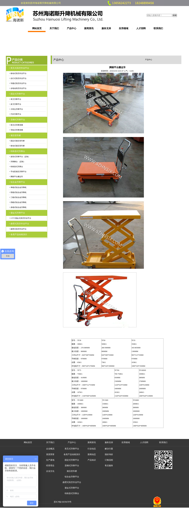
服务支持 (106, 28)
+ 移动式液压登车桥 (17, 146)
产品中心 (71, 28)
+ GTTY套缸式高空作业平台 (20, 218)
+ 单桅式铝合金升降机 (18, 187)
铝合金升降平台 (72, 477)
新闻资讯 (89, 28)
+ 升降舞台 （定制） (17, 162)
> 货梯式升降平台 (17, 120)
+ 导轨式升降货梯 (16, 130)
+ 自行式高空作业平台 (18, 78)
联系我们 (158, 28)
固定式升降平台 (72, 460)
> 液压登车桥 (15, 135)
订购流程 (109, 460)
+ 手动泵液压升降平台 (18, 172)
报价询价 (109, 454)
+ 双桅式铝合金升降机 (18, 192)
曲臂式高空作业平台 (72, 482)
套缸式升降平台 (72, 488)
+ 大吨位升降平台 (16, 109)
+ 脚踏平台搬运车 (16, 177)
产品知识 (92, 460)
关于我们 (54, 28)
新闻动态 (92, 454)
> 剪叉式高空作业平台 (19, 68)
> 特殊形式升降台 (17, 151)
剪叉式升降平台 (72, 449)
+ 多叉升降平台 (15, 104)
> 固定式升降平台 (17, 94)
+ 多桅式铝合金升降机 (18, 207)
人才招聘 (141, 28)
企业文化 (50, 471)
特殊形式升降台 (72, 493)
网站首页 (37, 28)
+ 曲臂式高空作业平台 (18, 229)
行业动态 (92, 449)
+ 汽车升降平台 (15, 114)
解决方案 (109, 449)
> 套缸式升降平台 (17, 213)
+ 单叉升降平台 (15, 99)
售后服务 (109, 465)
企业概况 (50, 449)
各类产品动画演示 (72, 454)
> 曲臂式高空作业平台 (19, 224)
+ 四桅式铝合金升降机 (18, 202)
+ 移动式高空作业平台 (18, 73)
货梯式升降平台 (72, 465)
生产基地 (50, 460)
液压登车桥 (72, 471)
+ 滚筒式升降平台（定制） (19, 157)
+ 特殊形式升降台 (16, 167)
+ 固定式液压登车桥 (17, 141)
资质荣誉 (50, 454)
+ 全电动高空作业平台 (18, 88)
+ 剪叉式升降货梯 (16, 125)
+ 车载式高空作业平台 (18, 83)
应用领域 (123, 28)
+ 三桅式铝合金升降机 (18, 197)
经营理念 (50, 465)
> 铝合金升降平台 (17, 182)
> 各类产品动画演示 (18, 234)
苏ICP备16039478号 (62, 502)
